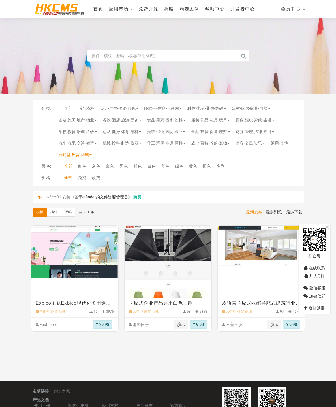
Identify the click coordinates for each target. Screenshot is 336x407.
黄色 (193, 166)
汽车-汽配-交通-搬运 (78, 143)
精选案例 (189, 9)
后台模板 (86, 108)
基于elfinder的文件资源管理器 (101, 197)
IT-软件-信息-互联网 (163, 108)
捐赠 (169, 9)
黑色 (124, 166)
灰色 (96, 166)
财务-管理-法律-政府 (255, 131)
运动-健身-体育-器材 (122, 131)
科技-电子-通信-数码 (206, 108)
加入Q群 (314, 276)
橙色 (207, 166)
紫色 (151, 166)
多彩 (221, 166)
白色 (110, 166)
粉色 (138, 166)
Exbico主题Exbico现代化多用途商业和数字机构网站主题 (75, 303)
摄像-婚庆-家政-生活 (255, 120)
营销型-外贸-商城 (75, 154)
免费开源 (148, 9)
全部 (68, 108)
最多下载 (294, 212)
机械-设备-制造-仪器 (122, 143)
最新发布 (254, 212)
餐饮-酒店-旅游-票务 (122, 120)
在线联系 (314, 268)
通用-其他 (279, 143)
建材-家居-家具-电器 (251, 108)
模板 (39, 212)
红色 (82, 166)
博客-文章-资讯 (250, 143)
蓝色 (165, 166)
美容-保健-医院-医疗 (166, 131)
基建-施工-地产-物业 (78, 120)
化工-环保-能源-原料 (166, 143)
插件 (53, 212)
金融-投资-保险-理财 (210, 131)
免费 (82, 177)
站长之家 (62, 391)
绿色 (179, 166)
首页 (98, 9)
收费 (96, 177)
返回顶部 (314, 307)
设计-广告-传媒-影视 (119, 108)
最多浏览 (274, 212)
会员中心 (293, 9)
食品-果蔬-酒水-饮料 (166, 120)
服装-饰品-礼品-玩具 (210, 120)
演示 (181, 324)
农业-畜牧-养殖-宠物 (210, 143)
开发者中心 (242, 9)
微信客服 (314, 288)
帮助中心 (215, 9)
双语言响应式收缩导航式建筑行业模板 (261, 303)
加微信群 (314, 296)
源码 (68, 212)
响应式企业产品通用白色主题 (161, 303)
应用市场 (121, 9)
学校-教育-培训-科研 (78, 131)
